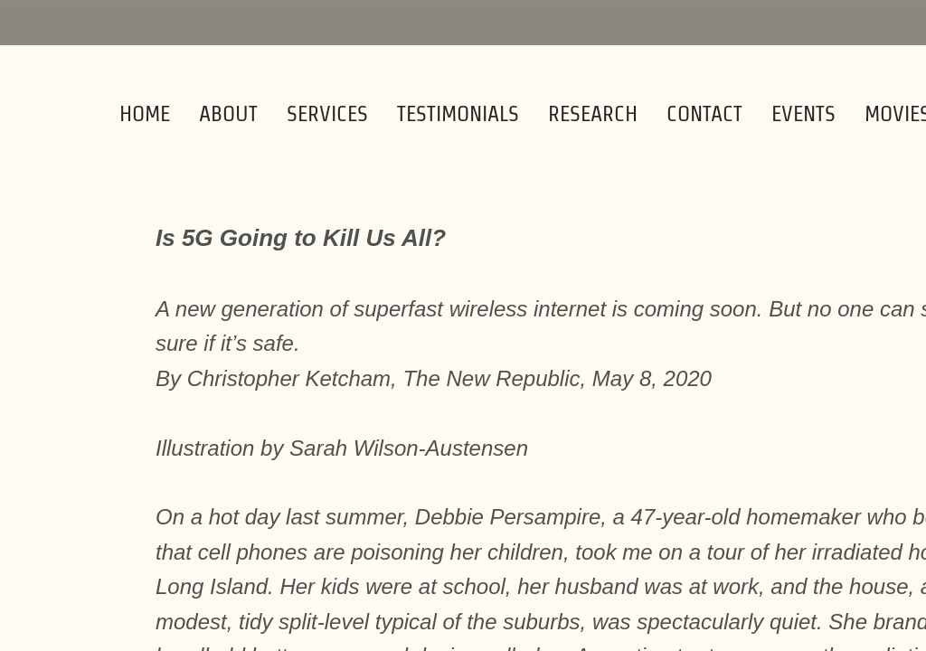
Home (144, 113)
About (228, 113)
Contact (704, 113)
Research (593, 113)
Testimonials (458, 113)
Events (803, 113)
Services (327, 113)
